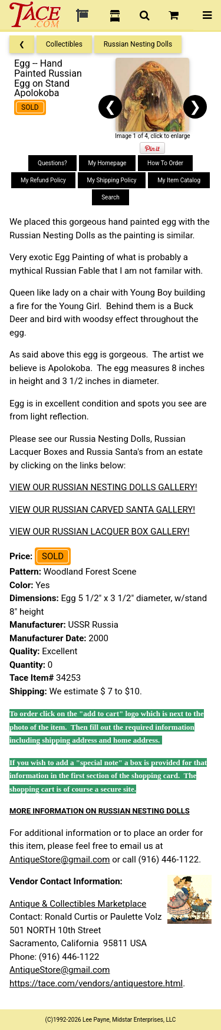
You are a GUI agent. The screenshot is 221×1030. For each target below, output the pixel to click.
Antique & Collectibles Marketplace (77, 903)
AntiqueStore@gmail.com (59, 859)
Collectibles (64, 44)
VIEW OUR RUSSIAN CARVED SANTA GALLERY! (102, 509)
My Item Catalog (178, 180)
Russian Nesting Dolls (138, 44)
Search (110, 197)
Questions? (52, 163)
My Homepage (107, 163)
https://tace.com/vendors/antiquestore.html (96, 983)
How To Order (165, 163)
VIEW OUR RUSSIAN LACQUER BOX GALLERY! (99, 531)
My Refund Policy (43, 180)
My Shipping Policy (112, 180)
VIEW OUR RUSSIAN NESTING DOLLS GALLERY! (103, 487)
